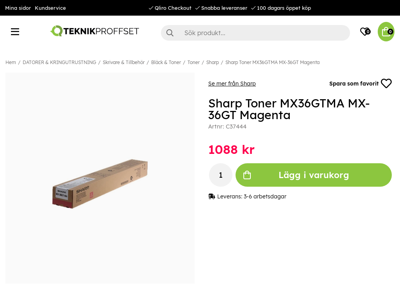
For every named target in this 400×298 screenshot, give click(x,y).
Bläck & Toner (166, 62)
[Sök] (255, 33)
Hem (10, 62)
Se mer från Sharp (232, 83)
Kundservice (50, 8)
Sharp (212, 62)
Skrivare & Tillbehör (124, 62)
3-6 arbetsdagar (265, 196)
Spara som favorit (360, 83)
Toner (194, 62)
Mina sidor (18, 8)
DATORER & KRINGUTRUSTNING (59, 62)
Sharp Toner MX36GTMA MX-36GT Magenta (272, 62)
